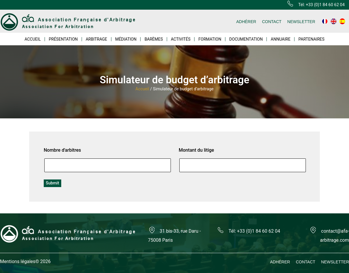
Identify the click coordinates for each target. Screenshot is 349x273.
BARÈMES (154, 39)
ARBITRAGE (96, 39)
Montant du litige (196, 150)
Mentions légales (17, 261)
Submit (52, 183)
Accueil (142, 89)
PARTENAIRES (311, 39)
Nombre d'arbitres (62, 150)
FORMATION (210, 39)
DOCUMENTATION (246, 39)
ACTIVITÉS (180, 39)
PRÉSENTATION (63, 39)
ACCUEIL (32, 39)
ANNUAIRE (281, 39)
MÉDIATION (125, 39)
